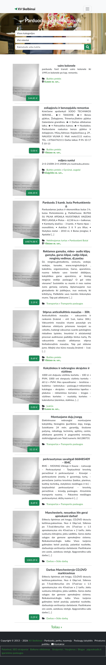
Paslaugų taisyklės (83, 640)
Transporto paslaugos (72, 303)
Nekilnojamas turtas (56, 240)
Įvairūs (49, 405)
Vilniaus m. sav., (52, 152)
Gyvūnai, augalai (71, 169)
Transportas (52, 303)
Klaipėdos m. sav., (53, 173)
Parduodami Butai (79, 240)
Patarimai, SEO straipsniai (15, 649)
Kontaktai (57, 644)
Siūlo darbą (62, 561)
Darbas (50, 561)
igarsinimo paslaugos (12, 652)
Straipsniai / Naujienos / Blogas (68, 649)
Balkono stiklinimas (40, 649)
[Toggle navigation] (87, 9)
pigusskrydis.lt (94, 649)
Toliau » (56, 627)
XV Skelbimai (25, 9)
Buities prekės (53, 78)
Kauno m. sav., (52, 81)
